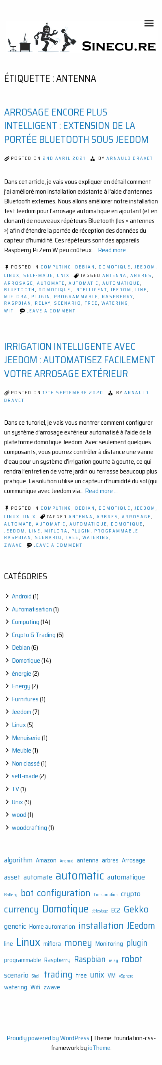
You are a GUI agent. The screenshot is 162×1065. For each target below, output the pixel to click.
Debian (85, 267)
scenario (67, 303)
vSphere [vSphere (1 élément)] (126, 976)
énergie (21, 673)
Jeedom (145, 267)
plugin (40, 296)
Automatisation (32, 609)
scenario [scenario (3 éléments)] (16, 975)
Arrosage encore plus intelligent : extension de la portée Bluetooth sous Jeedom (76, 126)
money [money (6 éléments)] (78, 942)
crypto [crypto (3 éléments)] (130, 893)
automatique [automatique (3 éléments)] (126, 877)
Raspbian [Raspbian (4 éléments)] (90, 959)
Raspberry (117, 296)
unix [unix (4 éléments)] (97, 974)
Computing (56, 267)
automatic (84, 283)
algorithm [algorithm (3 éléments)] (18, 860)
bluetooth (19, 289)
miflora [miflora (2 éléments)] (52, 944)
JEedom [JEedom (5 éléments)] (141, 926)
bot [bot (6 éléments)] (27, 892)
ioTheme (99, 1048)
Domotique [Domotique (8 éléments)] (65, 909)
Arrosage (18, 283)
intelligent (90, 289)
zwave (13, 545)
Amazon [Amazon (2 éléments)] (46, 860)
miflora (16, 296)
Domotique (115, 267)
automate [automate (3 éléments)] (38, 877)
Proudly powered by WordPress (47, 1038)
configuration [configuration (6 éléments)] (64, 892)
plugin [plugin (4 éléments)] (136, 942)
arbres (141, 275)
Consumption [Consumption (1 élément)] (106, 894)
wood (19, 815)
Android (22, 596)
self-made (38, 275)
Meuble (21, 750)
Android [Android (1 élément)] (66, 861)
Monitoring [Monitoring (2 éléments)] (109, 944)
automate (51, 283)
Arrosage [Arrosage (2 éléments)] (133, 860)
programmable (76, 296)
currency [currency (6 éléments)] (21, 909)
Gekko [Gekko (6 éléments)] (136, 909)
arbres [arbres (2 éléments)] (110, 860)
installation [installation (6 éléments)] (101, 925)
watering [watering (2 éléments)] (15, 987)
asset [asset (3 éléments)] (12, 877)
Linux (11, 275)
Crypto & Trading (34, 635)
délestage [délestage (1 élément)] (100, 911)
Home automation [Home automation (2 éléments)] (52, 927)
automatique (121, 283)
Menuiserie (26, 738)
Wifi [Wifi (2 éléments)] (35, 987)
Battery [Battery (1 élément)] (10, 894)
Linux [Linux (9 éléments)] (28, 942)
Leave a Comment (51, 311)
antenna (114, 275)
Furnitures (25, 699)
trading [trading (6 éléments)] (58, 974)
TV (15, 789)
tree (91, 303)
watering (115, 303)
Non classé (26, 763)
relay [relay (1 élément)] (113, 960)
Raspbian (17, 303)
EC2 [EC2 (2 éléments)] (115, 910)
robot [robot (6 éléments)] (132, 958)
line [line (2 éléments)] (8, 944)
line (141, 289)
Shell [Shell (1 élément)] (36, 976)
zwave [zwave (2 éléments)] (51, 987)
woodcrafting (29, 828)
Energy (21, 686)
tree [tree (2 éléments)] (81, 975)
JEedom (121, 289)
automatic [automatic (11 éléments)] (80, 875)
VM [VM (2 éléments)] (112, 975)
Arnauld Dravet (129, 158)
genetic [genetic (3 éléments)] (15, 926)
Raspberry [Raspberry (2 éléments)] (57, 960)
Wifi (9, 311)
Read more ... (114, 250)
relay (42, 303)
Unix (63, 275)
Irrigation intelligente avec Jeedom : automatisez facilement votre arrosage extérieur (80, 360)
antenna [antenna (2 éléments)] (88, 860)
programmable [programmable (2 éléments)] (22, 960)
